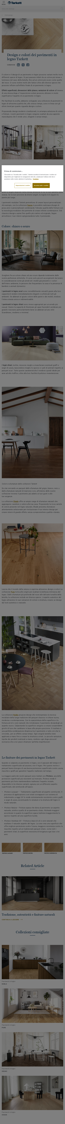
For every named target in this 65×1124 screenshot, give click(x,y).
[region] (32, 178)
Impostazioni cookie (23, 185)
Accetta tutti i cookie (41, 185)
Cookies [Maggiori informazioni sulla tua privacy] (36, 179)
